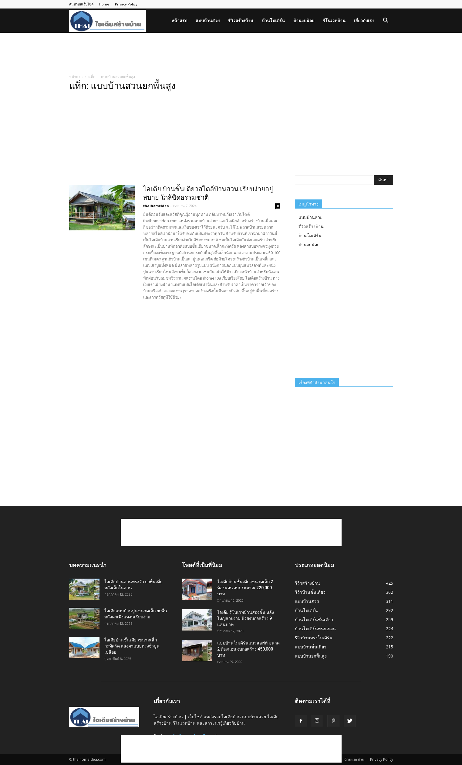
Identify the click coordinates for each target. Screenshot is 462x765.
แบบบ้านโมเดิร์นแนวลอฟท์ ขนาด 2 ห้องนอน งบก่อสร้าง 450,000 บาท (248, 649)
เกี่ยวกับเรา (364, 20)
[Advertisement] (231, 53)
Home (104, 4)
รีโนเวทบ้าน (334, 20)
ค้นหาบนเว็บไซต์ (81, 4)
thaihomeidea (156, 205)
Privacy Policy (126, 4)
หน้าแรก (179, 20)
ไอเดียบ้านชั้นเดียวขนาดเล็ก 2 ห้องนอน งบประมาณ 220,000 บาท (245, 587)
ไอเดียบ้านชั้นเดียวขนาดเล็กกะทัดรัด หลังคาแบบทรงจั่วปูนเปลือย (132, 646)
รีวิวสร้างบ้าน (240, 20)
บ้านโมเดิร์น (273, 20)
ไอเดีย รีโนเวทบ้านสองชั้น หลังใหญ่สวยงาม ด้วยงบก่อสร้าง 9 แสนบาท (245, 618)
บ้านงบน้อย (303, 20)
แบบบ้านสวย (208, 20)
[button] (386, 21)
